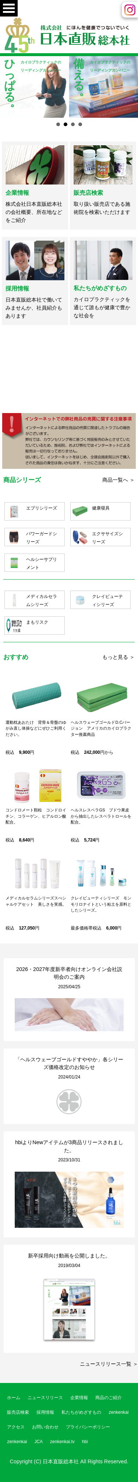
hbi (85, 1441)
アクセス (16, 1427)
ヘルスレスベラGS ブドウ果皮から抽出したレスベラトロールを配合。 (101, 816)
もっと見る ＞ (118, 657)
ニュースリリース (45, 1397)
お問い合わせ (45, 1427)
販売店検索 (88, 193)
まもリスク (37, 622)
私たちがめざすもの (100, 288)
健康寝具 (101, 508)
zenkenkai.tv (62, 1441)
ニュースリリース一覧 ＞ (109, 1364)
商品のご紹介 (108, 1397)
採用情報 (17, 288)
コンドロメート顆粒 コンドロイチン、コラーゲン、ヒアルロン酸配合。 (36, 816)
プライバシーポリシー (88, 1427)
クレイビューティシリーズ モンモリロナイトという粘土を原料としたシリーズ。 (101, 904)
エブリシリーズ (41, 508)
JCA (38, 1441)
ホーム (13, 1397)
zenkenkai (118, 1412)
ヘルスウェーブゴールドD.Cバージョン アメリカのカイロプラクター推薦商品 (101, 728)
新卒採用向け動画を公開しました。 (69, 1256)
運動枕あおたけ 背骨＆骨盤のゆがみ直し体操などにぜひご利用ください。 (36, 728)
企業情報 (17, 193)
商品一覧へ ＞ (118, 480)
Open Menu (9, 8)
